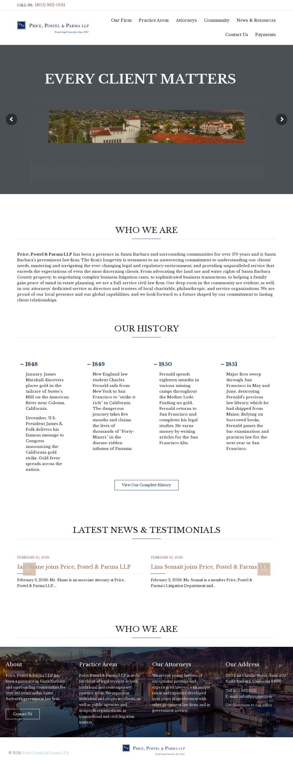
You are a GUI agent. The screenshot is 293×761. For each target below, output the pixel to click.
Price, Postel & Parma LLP (45, 753)
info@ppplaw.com (255, 696)
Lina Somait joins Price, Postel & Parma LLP (210, 567)
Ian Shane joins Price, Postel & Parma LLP (74, 567)
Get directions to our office (248, 705)
